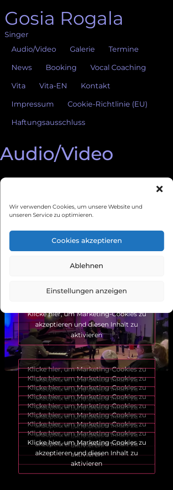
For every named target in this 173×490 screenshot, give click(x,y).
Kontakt (95, 85)
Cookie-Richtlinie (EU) (107, 104)
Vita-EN (53, 85)
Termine (124, 49)
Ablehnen (86, 265)
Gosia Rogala (64, 18)
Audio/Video (33, 49)
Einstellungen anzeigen (86, 290)
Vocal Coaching (118, 67)
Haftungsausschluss (48, 122)
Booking (61, 67)
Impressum (32, 104)
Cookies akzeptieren (87, 240)
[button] (159, 189)
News (21, 67)
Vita (18, 85)
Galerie (82, 49)
